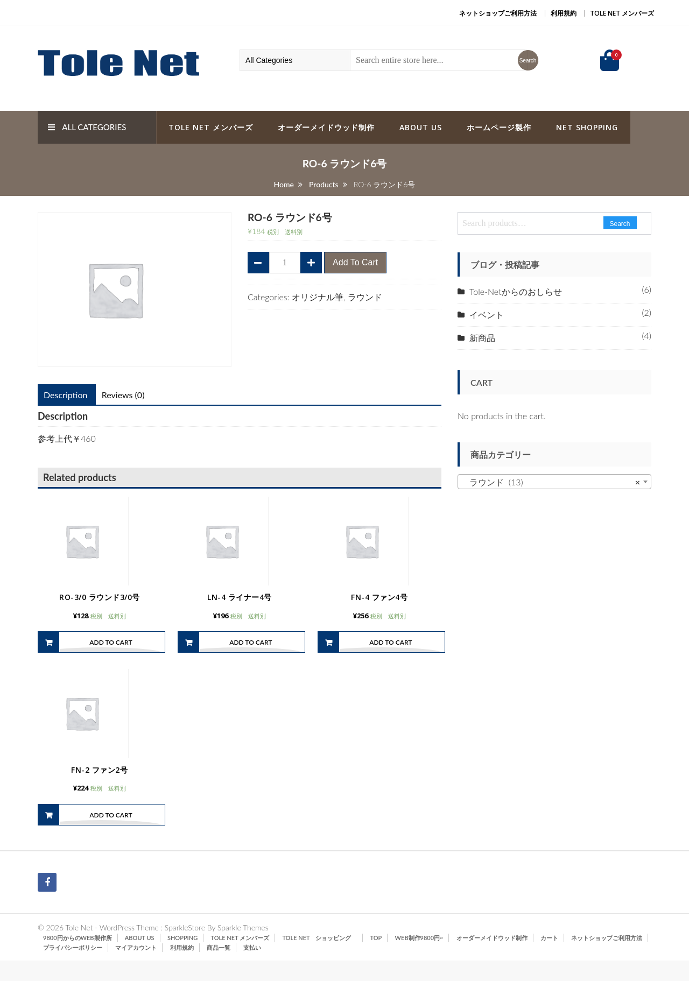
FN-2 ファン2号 (99, 790)
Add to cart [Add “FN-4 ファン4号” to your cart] (390, 652)
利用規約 (563, 13)
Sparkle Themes (243, 947)
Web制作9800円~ (419, 958)
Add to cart (355, 262)
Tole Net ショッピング (319, 958)
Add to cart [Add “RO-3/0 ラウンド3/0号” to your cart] (110, 652)
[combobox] (554, 481)
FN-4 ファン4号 (379, 607)
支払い (252, 967)
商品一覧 (218, 967)
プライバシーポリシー (72, 967)
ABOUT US (420, 127)
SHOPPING (182, 958)
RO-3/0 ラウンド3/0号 (99, 607)
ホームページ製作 (499, 127)
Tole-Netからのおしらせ (515, 291)
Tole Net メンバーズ (622, 13)
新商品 (482, 338)
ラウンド (365, 297)
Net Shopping (587, 127)
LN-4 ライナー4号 (239, 607)
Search (620, 224)
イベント (486, 314)
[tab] (65, 395)
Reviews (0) (123, 395)
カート (549, 958)
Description (65, 395)
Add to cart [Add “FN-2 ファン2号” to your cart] (110, 835)
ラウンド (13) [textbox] (551, 482)
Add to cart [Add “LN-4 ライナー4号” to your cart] (250, 652)
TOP (376, 958)
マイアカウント (136, 967)
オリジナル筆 (317, 297)
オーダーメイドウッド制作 (326, 127)
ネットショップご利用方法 (498, 13)
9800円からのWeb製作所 (77, 958)
